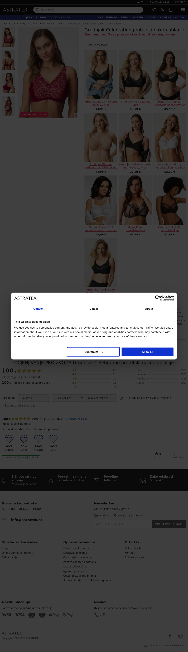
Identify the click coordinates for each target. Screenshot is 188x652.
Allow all (147, 351)
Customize (93, 351)
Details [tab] (94, 308)
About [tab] (149, 308)
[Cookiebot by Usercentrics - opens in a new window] (158, 298)
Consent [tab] (39, 308)
